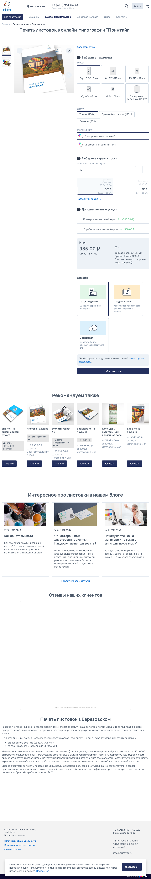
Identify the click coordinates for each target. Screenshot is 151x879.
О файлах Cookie (12, 849)
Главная (6, 24)
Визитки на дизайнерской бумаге (10, 432)
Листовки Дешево (37, 428)
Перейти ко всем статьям (75, 580)
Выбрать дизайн (113, 371)
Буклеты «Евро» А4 (61, 430)
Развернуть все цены (89, 198)
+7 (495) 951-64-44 (66, 5)
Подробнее (42, 871)
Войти (137, 6)
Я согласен (131, 866)
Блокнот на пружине (133, 430)
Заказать (9, 463)
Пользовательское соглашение (20, 845)
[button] (127, 6)
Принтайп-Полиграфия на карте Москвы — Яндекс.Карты (75, 707)
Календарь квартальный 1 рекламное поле (112, 432)
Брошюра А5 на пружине (86, 430)
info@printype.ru (122, 853)
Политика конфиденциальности (20, 840)
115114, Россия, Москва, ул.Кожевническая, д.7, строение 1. (126, 844)
